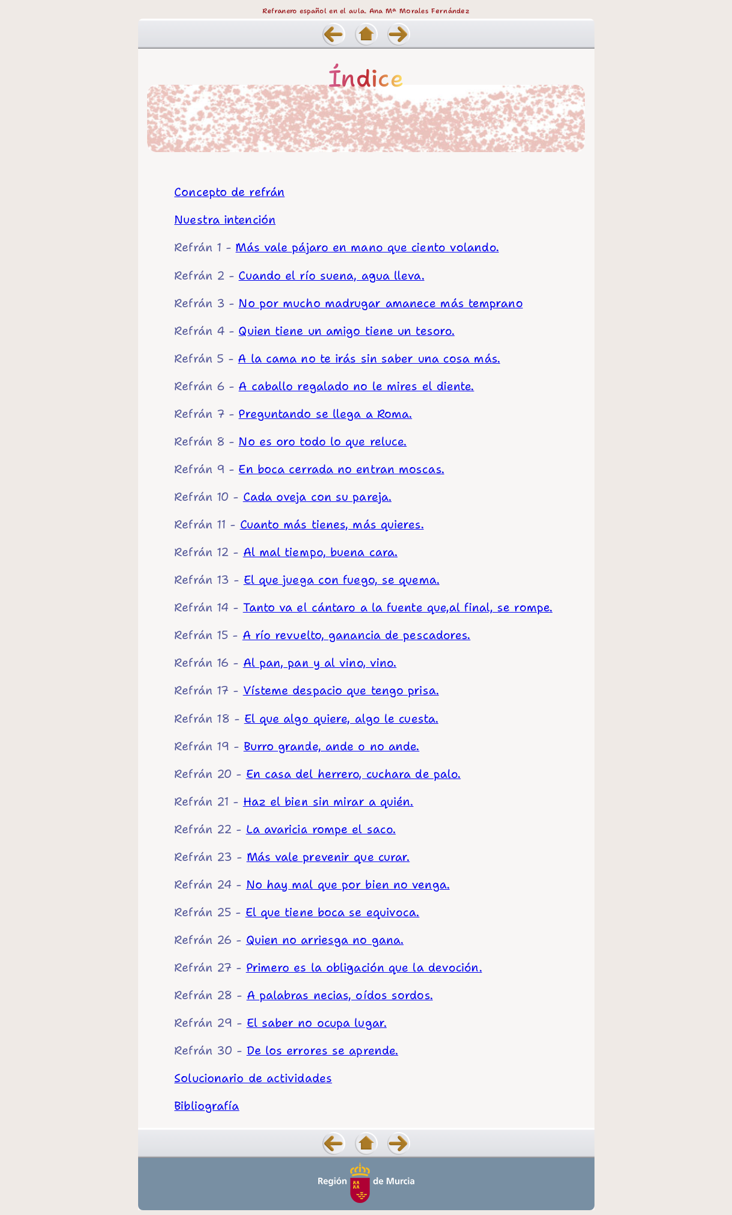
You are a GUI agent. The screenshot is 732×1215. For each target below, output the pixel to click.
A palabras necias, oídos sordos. (340, 995)
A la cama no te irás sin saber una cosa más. (369, 358)
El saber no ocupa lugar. (317, 1022)
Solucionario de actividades (253, 1078)
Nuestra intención (225, 219)
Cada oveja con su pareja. (317, 496)
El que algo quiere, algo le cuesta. (341, 718)
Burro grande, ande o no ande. (332, 746)
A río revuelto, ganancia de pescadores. (357, 635)
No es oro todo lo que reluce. (322, 441)
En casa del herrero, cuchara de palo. (353, 774)
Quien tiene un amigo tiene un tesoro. (346, 330)
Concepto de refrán (229, 192)
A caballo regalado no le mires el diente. (356, 386)
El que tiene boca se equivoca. (333, 912)
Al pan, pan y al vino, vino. (320, 662)
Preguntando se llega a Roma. (325, 413)
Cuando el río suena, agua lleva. (331, 275)
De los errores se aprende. (323, 1050)
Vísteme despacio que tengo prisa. (341, 690)
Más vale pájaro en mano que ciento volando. (366, 247)
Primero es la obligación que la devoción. (364, 967)
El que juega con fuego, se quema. (342, 579)
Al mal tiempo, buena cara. (320, 552)
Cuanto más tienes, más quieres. (332, 524)
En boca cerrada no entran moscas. (341, 469)
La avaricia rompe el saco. (321, 829)
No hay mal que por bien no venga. (348, 884)
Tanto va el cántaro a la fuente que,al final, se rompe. (398, 607)
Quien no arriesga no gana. (325, 939)
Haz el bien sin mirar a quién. (328, 801)
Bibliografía (206, 1105)
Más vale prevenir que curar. (328, 857)
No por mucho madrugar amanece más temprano (380, 303)
